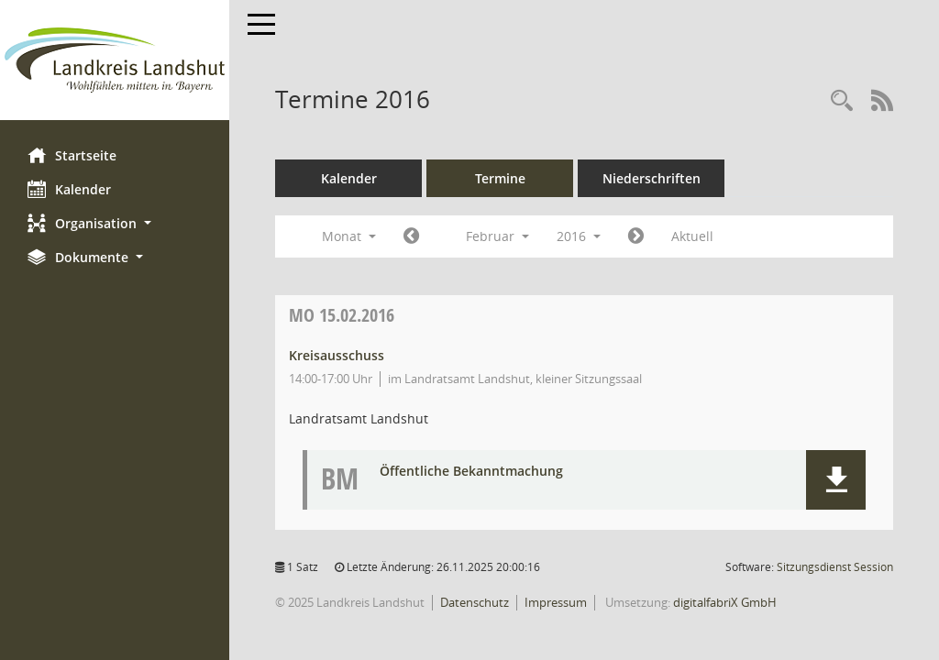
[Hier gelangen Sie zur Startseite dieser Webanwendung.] (114, 60)
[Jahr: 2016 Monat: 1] (411, 236)
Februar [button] (497, 236)
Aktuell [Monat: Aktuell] (692, 236)
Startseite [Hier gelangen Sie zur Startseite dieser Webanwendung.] (72, 155)
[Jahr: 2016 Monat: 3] (635, 236)
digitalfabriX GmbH (725, 602)
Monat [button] (349, 236)
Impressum (556, 602)
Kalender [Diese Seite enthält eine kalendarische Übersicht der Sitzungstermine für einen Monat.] (69, 189)
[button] (114, 223)
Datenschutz (474, 602)
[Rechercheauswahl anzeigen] (842, 101)
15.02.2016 (341, 314)
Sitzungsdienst (835, 567)
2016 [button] (579, 236)
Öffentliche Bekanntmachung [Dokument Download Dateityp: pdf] (471, 471)
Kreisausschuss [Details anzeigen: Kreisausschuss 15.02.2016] (336, 355)
